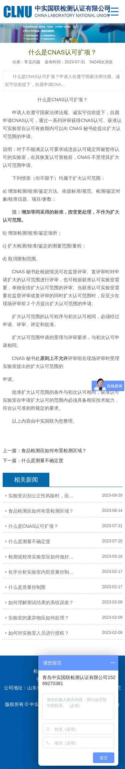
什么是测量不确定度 (42, 460)
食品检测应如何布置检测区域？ (54, 450)
